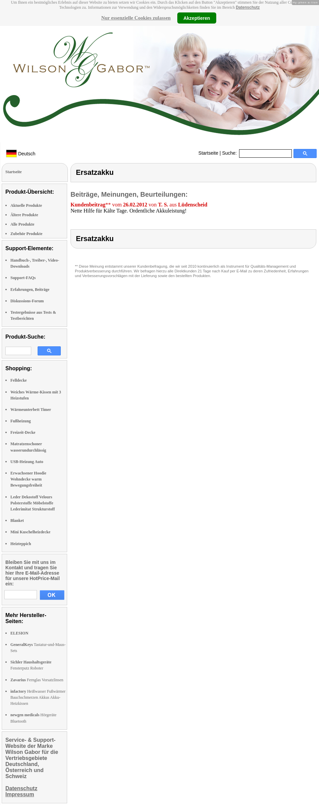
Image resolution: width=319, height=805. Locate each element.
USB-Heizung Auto (26, 461)
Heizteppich (20, 543)
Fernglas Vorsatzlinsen (36, 680)
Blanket (17, 520)
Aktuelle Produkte (26, 205)
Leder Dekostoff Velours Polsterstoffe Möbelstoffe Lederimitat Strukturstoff (32, 503)
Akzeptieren (196, 18)
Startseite (208, 153)
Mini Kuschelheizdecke (30, 532)
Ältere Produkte (24, 215)
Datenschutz (248, 7)
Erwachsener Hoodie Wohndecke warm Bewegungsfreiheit (28, 479)
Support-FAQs (23, 277)
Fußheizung (20, 421)
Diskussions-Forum (27, 301)
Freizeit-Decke (22, 432)
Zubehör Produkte (26, 233)
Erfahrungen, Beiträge (29, 289)
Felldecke (18, 380)
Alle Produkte (22, 224)
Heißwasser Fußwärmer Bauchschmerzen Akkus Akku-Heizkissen (37, 697)
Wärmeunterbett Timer (30, 409)
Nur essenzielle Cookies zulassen (136, 18)
